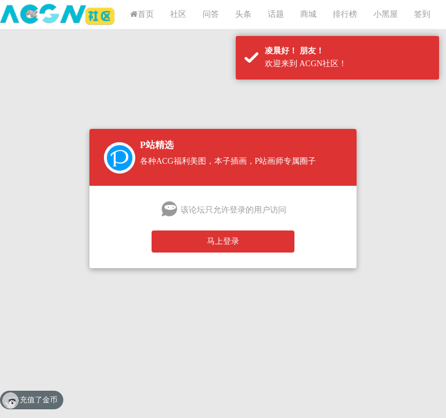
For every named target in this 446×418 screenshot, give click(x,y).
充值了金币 (38, 399)
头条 (243, 14)
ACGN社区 (58, 14)
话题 (276, 14)
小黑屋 (385, 14)
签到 (422, 14)
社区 (178, 14)
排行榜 (345, 14)
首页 (142, 14)
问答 (211, 14)
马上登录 (223, 241)
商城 (308, 14)
